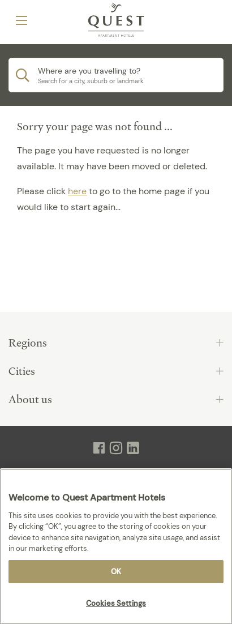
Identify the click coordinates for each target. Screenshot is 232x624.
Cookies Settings (116, 603)
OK (116, 571)
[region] (116, 546)
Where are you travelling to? (89, 71)
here (77, 191)
